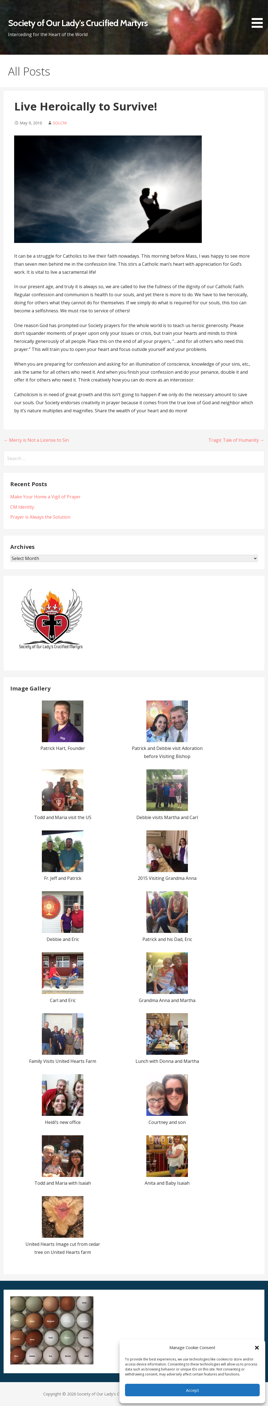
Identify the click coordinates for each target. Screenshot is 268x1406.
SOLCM (60, 122)
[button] (257, 1347)
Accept (192, 1390)
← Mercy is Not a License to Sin (36, 440)
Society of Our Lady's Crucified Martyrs (78, 22)
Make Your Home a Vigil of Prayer (45, 497)
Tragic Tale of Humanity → (236, 440)
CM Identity (22, 507)
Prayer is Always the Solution (40, 517)
